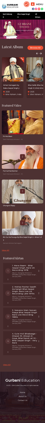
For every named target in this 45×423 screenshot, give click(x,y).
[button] (41, 53)
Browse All (35, 48)
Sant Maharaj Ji (7, 15)
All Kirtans (37, 15)
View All (5, 250)
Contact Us (22, 400)
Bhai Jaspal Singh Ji (23, 15)
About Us (22, 396)
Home (22, 392)
